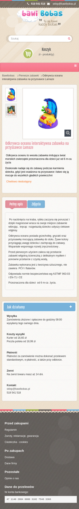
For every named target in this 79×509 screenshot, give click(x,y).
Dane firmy (11, 463)
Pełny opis (16, 204)
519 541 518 (36, 3)
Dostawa (10, 457)
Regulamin (11, 429)
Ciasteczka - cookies (16, 442)
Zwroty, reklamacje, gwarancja (22, 435)
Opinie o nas (12, 478)
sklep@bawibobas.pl (61, 3)
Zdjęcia (36, 204)
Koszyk (46, 49)
